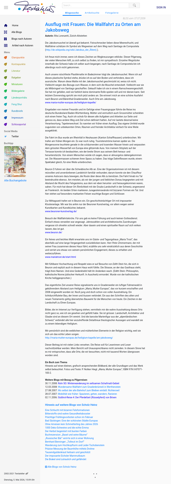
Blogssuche (72, 13)
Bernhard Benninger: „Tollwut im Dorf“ (64, 441)
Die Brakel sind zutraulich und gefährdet (65, 459)
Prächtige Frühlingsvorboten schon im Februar (69, 417)
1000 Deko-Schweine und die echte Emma (67, 427)
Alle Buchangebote (15, 180)
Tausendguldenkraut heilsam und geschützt (67, 452)
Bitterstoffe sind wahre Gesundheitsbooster (67, 413)
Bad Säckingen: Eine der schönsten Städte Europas (71, 420)
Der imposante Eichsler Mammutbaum (65, 455)
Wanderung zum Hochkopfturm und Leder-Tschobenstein (74, 445)
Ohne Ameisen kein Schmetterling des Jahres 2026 (71, 424)
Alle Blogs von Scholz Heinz (60, 466)
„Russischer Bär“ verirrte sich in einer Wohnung (69, 438)
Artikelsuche (92, 13)
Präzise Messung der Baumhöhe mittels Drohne (69, 448)
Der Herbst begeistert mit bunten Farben (66, 431)
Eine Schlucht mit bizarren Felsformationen (67, 410)
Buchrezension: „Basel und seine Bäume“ (66, 434)
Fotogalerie (112, 13)
